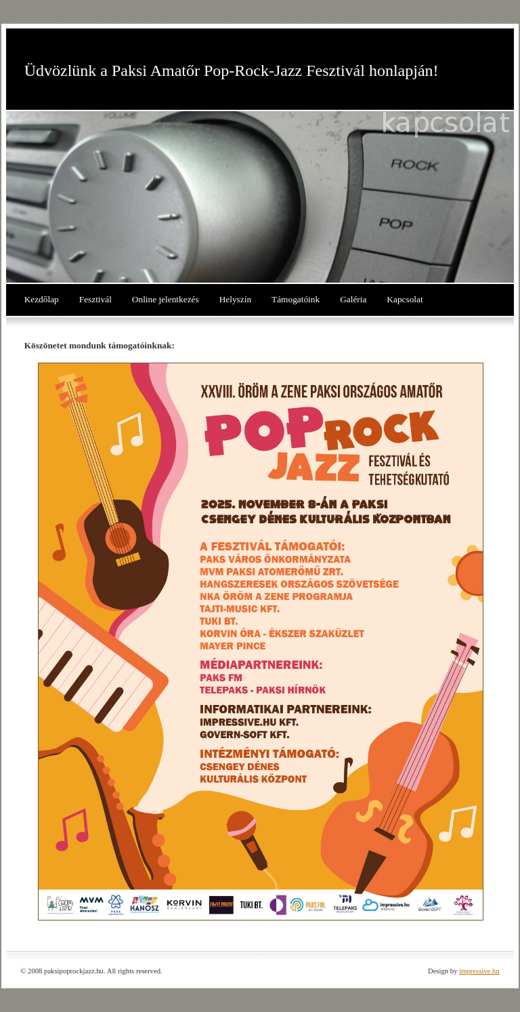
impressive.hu (479, 971)
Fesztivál (95, 299)
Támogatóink (296, 299)
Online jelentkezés (165, 299)
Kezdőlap (41, 299)
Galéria (353, 299)
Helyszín (235, 299)
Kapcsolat (404, 299)
